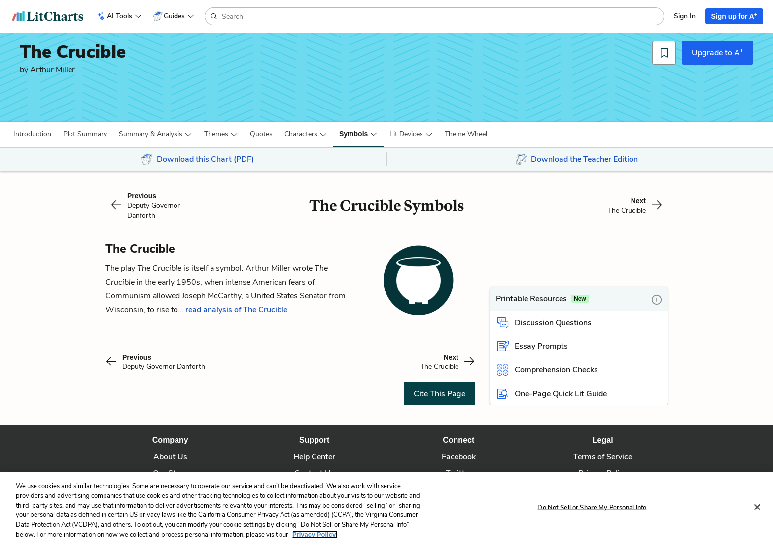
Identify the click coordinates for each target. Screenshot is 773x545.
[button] (32, 134)
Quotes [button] (261, 134)
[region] (386, 508)
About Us (170, 456)
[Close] (757, 507)
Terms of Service (602, 456)
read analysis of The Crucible (236, 309)
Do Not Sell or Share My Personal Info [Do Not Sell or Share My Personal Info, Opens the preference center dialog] (591, 507)
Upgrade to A (717, 52)
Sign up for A (734, 15)
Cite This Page (439, 393)
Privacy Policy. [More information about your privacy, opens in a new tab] (314, 534)
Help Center (314, 456)
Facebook (459, 456)
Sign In (685, 16)
